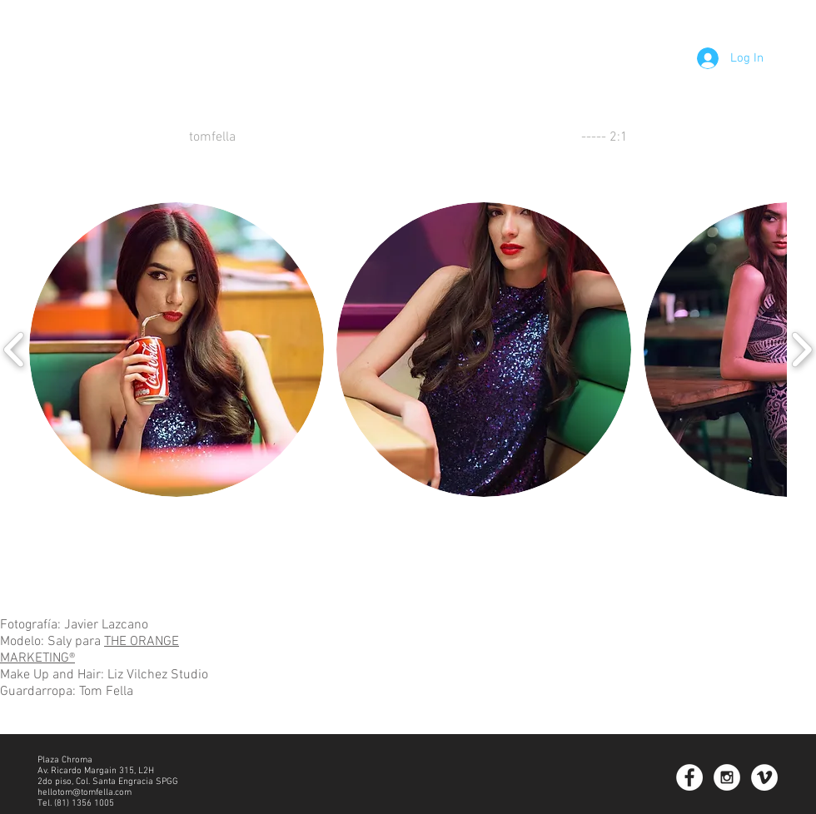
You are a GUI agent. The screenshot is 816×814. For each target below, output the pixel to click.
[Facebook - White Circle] (689, 777)
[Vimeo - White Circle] (764, 777)
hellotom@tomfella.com (84, 792)
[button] (176, 349)
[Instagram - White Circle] (727, 777)
